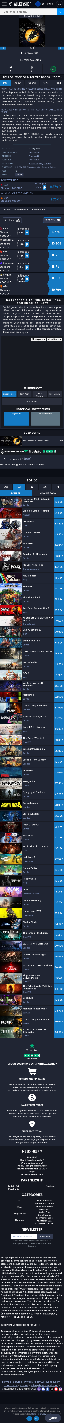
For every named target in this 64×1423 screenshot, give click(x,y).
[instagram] (60, 1389)
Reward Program (44, 1206)
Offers (6, 209)
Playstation (20, 1213)
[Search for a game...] (32, 11)
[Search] (60, 11)
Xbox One (31, 167)
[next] (61, 48)
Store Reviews (44, 1215)
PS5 (24, 167)
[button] (59, 4)
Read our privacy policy (41, 1414)
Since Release (9, 394)
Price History (21, 209)
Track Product (32, 401)
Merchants (13, 1189)
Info (5, 82)
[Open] (4, 4)
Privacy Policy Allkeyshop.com (42, 1382)
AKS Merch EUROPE (44, 1223)
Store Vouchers (44, 1200)
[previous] (3, 48)
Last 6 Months (39, 394)
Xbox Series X (43, 167)
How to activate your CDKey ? (32, 1168)
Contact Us (11, 1385)
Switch (53, 167)
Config (32, 82)
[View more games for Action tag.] (19, 176)
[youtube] (56, 1389)
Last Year (24, 394)
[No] (60, 1413)
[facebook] (48, 1389)
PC (16, 167)
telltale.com (34, 152)
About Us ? (32, 1157)
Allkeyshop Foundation (44, 1385)
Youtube (50, 1186)
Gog (41, 163)
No (36, 1419)
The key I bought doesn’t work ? (32, 1165)
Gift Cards (44, 1209)
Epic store (33, 163)
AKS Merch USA (44, 1220)
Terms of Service (12, 1382)
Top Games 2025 (44, 1217)
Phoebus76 (34, 156)
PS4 (20, 167)
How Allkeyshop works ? (32, 1160)
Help (53, 1418)
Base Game (38, 209)
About (18, 82)
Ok (29, 1419)
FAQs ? (32, 1171)
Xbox (19, 1207)
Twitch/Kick (13, 1186)
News (46, 82)
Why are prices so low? (32, 1163)
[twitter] (52, 1389)
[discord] (43, 1389)
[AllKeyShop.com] (20, 4)
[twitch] (39, 1389)
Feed (58, 82)
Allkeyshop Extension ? (32, 1174)
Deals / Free (44, 1212)
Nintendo (19, 1220)
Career (24, 1385)
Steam (47, 163)
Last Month (54, 394)
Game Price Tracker (44, 1203)
